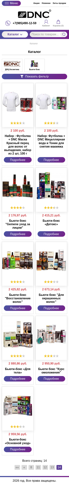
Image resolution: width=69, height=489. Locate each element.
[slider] (17, 123)
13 (52, 467)
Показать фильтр (34, 76)
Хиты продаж (59, 3)
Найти (64, 34)
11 (38, 467)
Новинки (46, 3)
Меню (11, 3)
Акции (36, 3)
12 (45, 467)
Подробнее (17, 159)
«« (17, 467)
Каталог (15, 34)
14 (59, 467)
